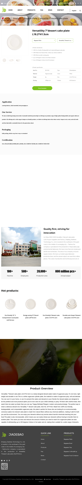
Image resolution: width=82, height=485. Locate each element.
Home (10, 10)
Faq (41, 10)
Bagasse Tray (68, 447)
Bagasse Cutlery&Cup (70, 451)
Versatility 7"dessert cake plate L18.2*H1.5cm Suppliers (58, 3)
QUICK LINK (46, 433)
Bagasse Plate (30, 18)
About (20, 10)
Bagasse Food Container (71, 455)
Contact (60, 10)
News (50, 10)
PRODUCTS (69, 433)
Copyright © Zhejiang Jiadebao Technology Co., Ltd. (18, 479)
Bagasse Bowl (68, 443)
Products (31, 10)
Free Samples (42, 88)
